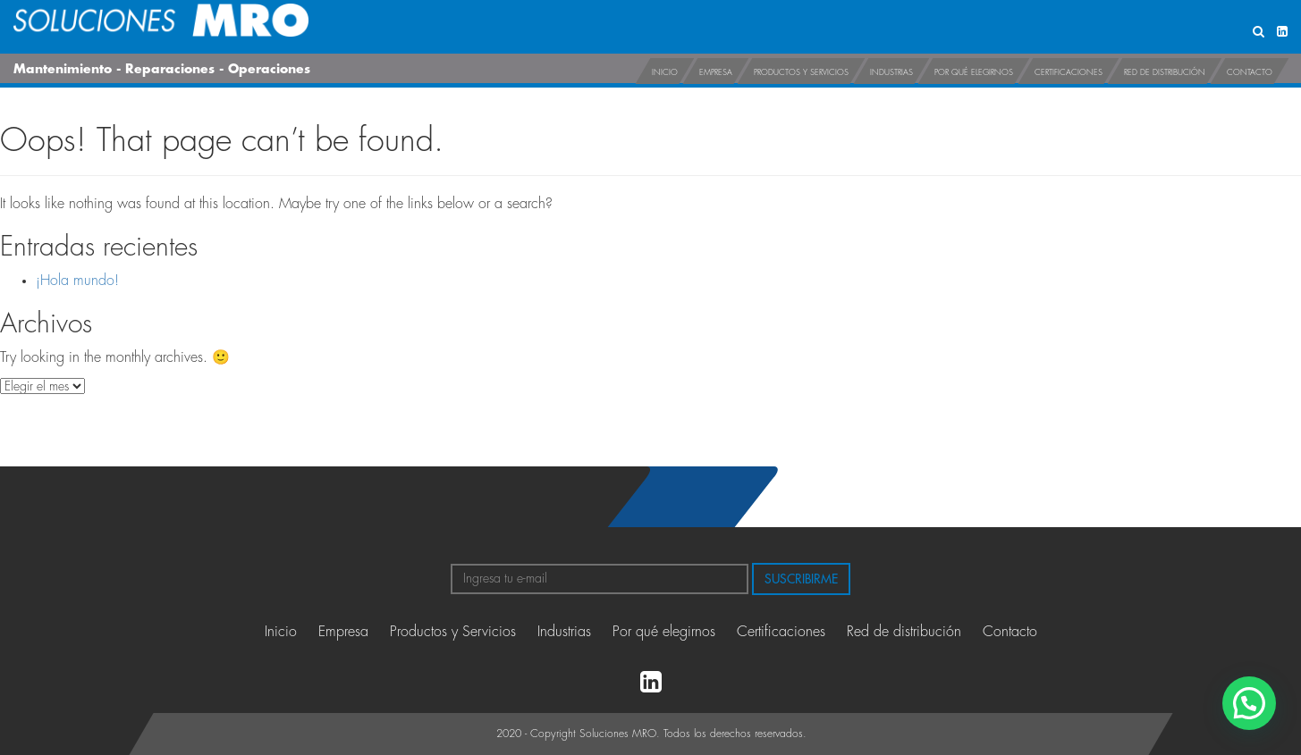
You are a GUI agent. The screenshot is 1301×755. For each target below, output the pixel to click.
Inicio (665, 73)
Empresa (715, 73)
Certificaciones (1068, 73)
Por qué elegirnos (973, 73)
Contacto (1249, 73)
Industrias (891, 73)
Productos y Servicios (801, 73)
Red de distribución (1164, 73)
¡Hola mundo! (77, 280)
